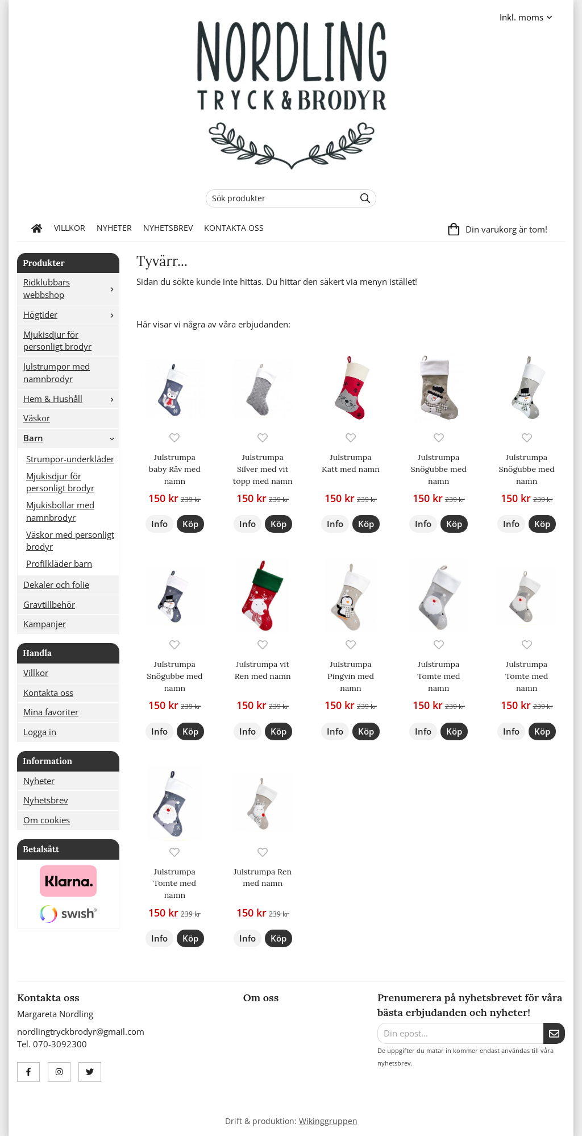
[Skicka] (554, 1033)
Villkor (69, 228)
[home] (37, 228)
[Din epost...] (460, 1033)
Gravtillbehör (49, 604)
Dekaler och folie (56, 584)
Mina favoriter (50, 712)
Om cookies (46, 820)
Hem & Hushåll (71, 398)
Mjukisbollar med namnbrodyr (60, 511)
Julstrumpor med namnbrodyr (56, 372)
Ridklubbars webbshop (71, 288)
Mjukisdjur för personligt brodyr (57, 341)
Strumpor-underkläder (70, 459)
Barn (71, 437)
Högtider (71, 314)
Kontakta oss (234, 228)
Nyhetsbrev (168, 228)
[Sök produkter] (277, 198)
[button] (190, 524)
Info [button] (159, 523)
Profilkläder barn (59, 563)
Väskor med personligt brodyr (70, 541)
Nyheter (114, 228)
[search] (362, 198)
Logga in (39, 731)
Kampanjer (44, 623)
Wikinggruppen (328, 1121)
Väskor (36, 418)
